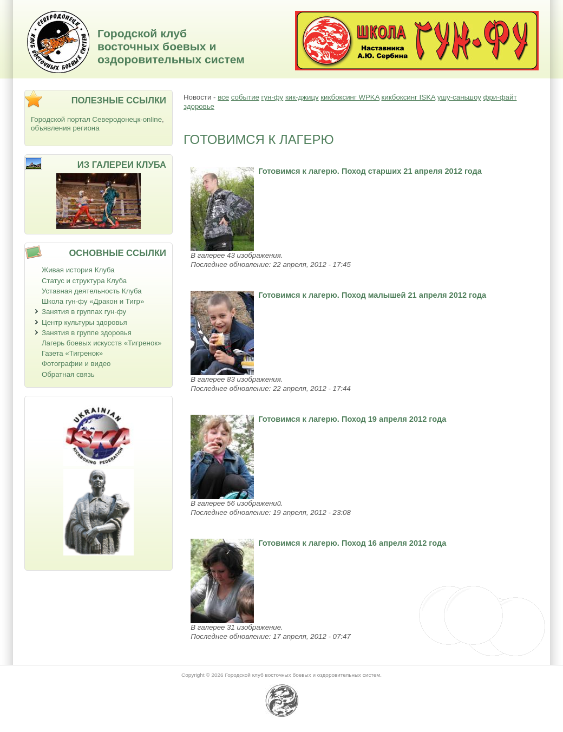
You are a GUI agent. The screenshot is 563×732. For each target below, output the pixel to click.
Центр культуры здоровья (84, 322)
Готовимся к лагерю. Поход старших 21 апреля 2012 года (370, 171)
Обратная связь (68, 374)
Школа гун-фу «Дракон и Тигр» (93, 301)
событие (245, 97)
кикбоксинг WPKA (349, 97)
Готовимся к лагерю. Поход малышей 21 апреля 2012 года (372, 295)
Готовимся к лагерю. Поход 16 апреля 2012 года (352, 543)
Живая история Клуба (78, 270)
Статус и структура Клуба (84, 281)
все (223, 97)
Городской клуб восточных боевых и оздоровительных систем (171, 46)
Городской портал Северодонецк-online (96, 119)
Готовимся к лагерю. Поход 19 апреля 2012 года (352, 419)
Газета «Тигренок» (72, 353)
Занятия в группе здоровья (87, 333)
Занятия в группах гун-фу (84, 312)
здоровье (199, 106)
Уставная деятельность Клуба (92, 291)
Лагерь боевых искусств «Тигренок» (102, 343)
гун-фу (272, 97)
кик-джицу (302, 97)
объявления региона (65, 128)
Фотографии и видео (76, 364)
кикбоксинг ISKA (408, 97)
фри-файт (500, 97)
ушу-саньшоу (459, 97)
